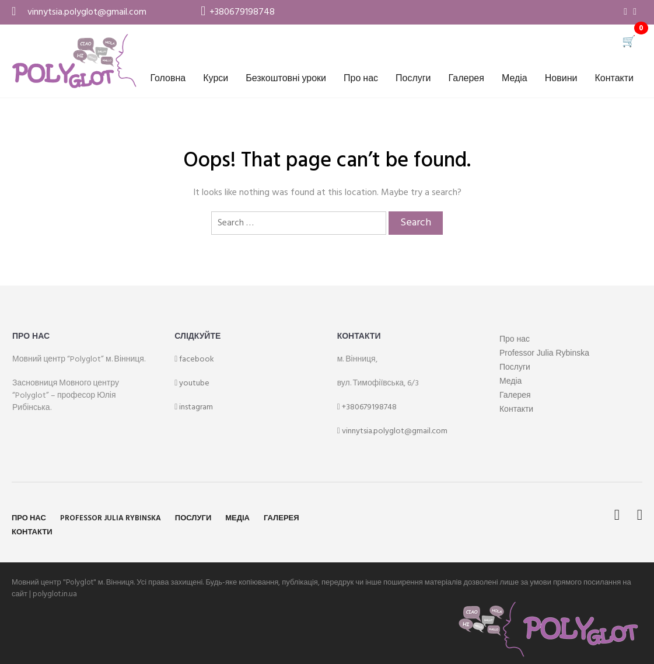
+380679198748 (367, 407)
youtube (191, 383)
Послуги (413, 78)
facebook (194, 359)
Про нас (361, 78)
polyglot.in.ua (55, 594)
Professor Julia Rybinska (544, 352)
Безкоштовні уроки (286, 78)
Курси (215, 78)
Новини (561, 78)
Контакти (614, 78)
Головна (168, 78)
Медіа (514, 78)
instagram (193, 407)
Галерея (466, 78)
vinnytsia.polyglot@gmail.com (392, 431)
